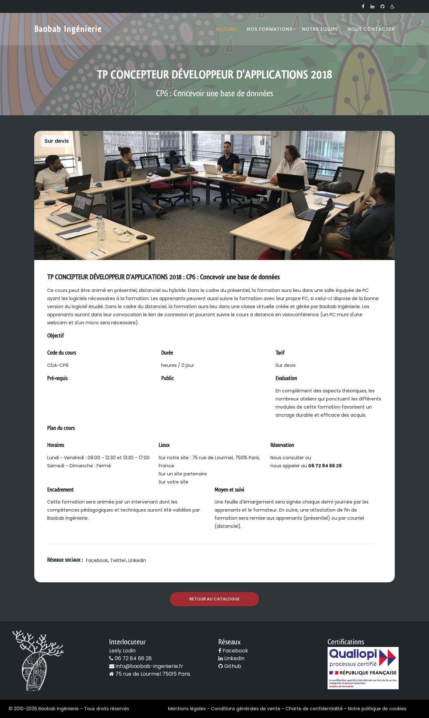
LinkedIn (231, 658)
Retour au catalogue (214, 599)
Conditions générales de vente (245, 708)
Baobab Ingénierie (68, 29)
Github (229, 666)
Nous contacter (371, 29)
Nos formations (269, 29)
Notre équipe (320, 29)
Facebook (97, 560)
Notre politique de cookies (377, 708)
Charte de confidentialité (314, 708)
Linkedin (137, 560)
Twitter (118, 560)
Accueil (226, 29)
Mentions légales (187, 708)
